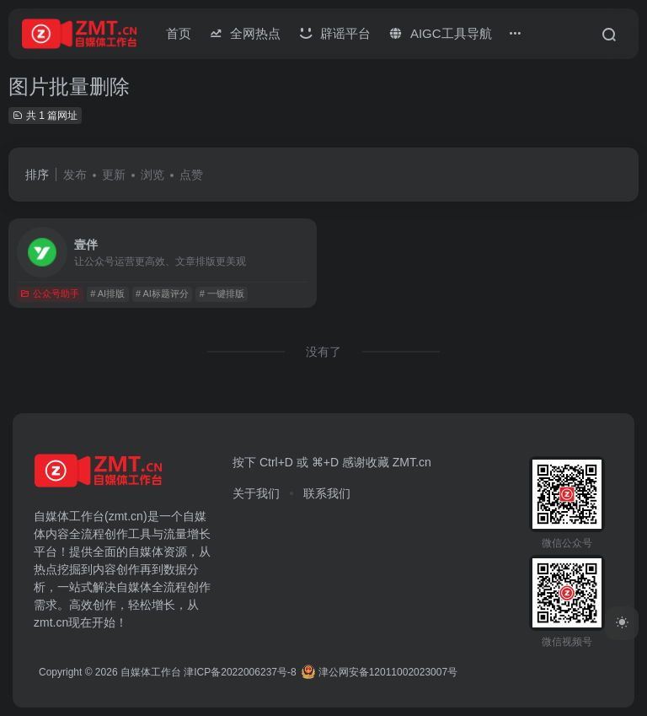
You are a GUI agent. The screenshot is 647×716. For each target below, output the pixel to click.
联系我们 (326, 493)
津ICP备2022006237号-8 (240, 672)
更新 (114, 174)
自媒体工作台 (150, 672)
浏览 (152, 174)
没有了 (323, 351)
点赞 (191, 174)
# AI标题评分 (162, 293)
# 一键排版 (222, 293)
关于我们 (256, 493)
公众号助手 (49, 293)
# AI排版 (107, 293)
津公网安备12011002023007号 (379, 672)
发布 (75, 174)
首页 (178, 33)
